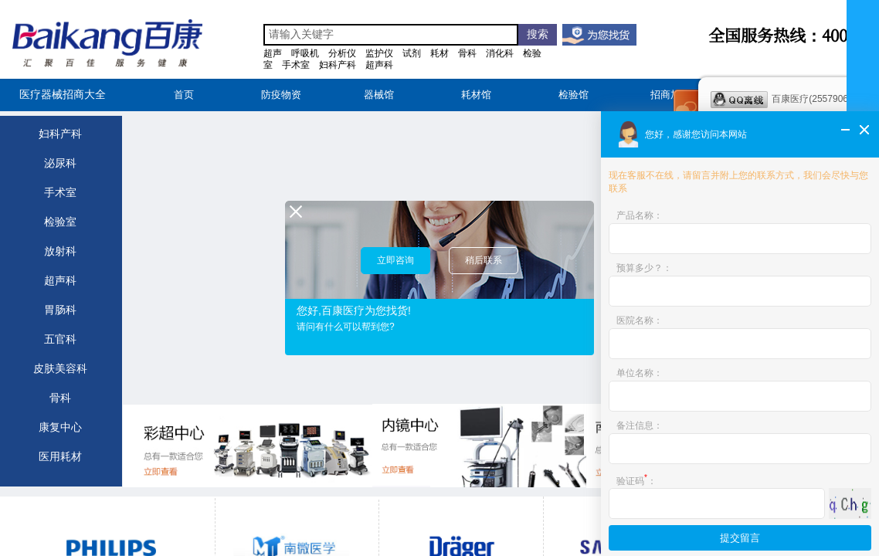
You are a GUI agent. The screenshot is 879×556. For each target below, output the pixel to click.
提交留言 (740, 538)
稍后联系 (483, 260)
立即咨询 (395, 260)
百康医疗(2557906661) (789, 99)
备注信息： (639, 425)
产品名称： (639, 215)
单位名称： (639, 373)
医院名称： (639, 320)
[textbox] (390, 35)
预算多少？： (644, 268)
